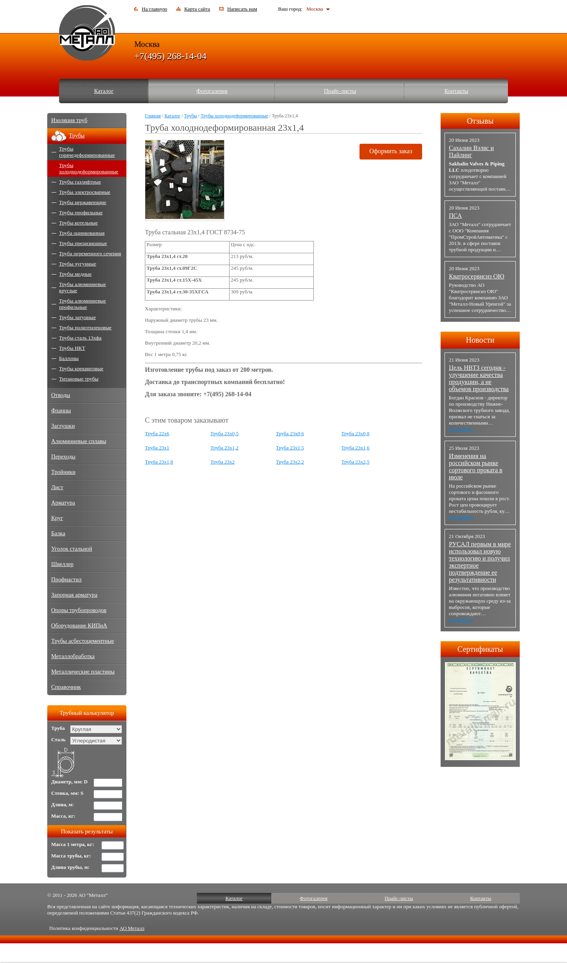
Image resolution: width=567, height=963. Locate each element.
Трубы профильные (81, 212)
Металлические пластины (83, 671)
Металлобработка (72, 656)
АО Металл (131, 928)
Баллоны (69, 358)
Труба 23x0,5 (224, 433)
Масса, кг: (63, 816)
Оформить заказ (390, 151)
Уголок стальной (71, 549)
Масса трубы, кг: (71, 856)
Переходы (63, 456)
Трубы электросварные (84, 192)
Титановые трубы (78, 379)
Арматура (63, 502)
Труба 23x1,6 (355, 448)
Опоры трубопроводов (78, 610)
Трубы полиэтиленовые (85, 327)
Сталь (58, 739)
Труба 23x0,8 (355, 433)
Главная (153, 116)
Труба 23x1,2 (224, 448)
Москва (314, 9)
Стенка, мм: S (67, 793)
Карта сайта (197, 9)
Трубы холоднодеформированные (234, 116)
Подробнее (460, 429)
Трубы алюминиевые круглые (82, 287)
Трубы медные (75, 274)
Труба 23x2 (222, 462)
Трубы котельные (78, 223)
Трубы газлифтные (80, 182)
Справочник (66, 687)
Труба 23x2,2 (290, 462)
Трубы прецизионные (83, 243)
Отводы (60, 395)
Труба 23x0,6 (290, 433)
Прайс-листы (340, 91)
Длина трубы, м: (70, 867)
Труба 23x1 (157, 448)
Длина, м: (62, 804)
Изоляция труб (69, 120)
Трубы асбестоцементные (82, 641)
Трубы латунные (77, 317)
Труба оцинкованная (82, 233)
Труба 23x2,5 (355, 462)
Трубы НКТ (72, 348)
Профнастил (66, 579)
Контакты (457, 91)
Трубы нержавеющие (82, 202)
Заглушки (63, 426)
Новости (480, 340)
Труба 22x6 (157, 433)
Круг (57, 518)
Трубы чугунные (77, 264)
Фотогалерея (212, 91)
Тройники (63, 472)
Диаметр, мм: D (69, 782)
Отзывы (480, 121)
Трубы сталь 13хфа (80, 338)
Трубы (190, 116)
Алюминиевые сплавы (78, 441)
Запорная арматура (74, 595)
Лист (57, 487)
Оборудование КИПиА (79, 625)
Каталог (104, 91)
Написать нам (242, 9)
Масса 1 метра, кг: (72, 844)
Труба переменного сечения (90, 253)
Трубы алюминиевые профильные (82, 304)
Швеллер (62, 564)
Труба (58, 728)
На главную (154, 9)
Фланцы (61, 410)
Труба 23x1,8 (159, 462)
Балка (58, 533)
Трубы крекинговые (81, 368)
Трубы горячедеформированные (87, 152)
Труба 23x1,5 (290, 448)
